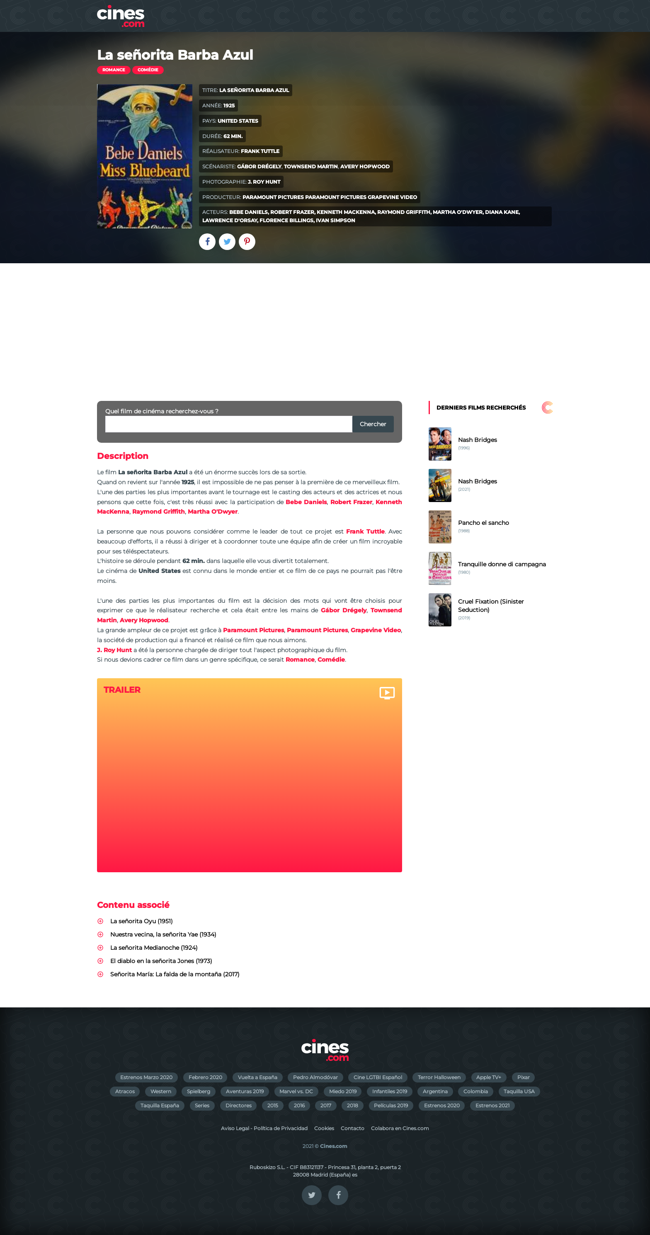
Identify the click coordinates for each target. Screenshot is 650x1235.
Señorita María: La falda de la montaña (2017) (175, 974)
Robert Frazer (292, 212)
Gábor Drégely (259, 166)
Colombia (475, 1091)
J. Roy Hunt (264, 182)
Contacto (352, 1128)
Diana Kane (502, 212)
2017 (325, 1105)
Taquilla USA (519, 1091)
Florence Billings (286, 220)
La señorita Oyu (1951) (141, 921)
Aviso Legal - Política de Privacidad (264, 1128)
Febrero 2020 (205, 1077)
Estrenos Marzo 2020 (146, 1077)
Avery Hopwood (365, 166)
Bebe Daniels (248, 212)
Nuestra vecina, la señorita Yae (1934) (163, 934)
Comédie (148, 70)
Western (160, 1091)
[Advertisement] (325, 325)
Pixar (523, 1077)
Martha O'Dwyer (458, 212)
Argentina (435, 1091)
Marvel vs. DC (296, 1091)
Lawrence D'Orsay (229, 220)
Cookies (324, 1128)
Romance (113, 70)
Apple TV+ (488, 1077)
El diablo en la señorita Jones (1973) (161, 961)
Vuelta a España (257, 1077)
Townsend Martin (311, 166)
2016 (299, 1105)
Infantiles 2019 (389, 1091)
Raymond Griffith (403, 212)
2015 (272, 1105)
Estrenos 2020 (442, 1105)
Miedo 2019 (343, 1091)
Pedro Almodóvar (315, 1077)
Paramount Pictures (273, 197)
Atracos (125, 1091)
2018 (352, 1105)
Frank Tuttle (260, 151)
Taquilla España (160, 1105)
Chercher (373, 424)
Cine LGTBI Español (378, 1077)
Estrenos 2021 (492, 1105)
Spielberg (198, 1091)
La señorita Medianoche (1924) (154, 947)
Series (202, 1105)
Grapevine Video (392, 197)
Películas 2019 (391, 1105)
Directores (239, 1105)
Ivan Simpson (335, 220)
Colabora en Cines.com (400, 1128)
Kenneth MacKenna (346, 212)
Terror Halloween (439, 1077)
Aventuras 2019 (245, 1091)
